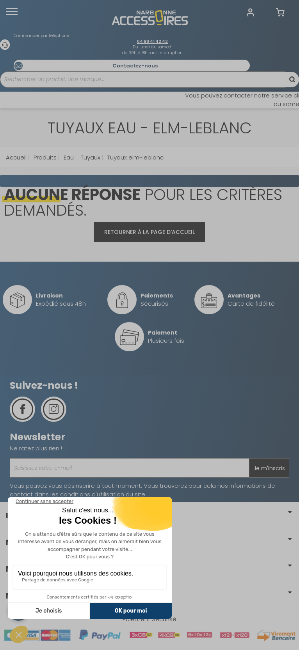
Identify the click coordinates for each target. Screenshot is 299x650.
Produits (44, 157)
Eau (68, 157)
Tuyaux (89, 157)
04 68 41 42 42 (152, 41)
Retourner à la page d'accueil (149, 232)
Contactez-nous (135, 65)
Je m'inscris (269, 468)
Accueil (16, 157)
